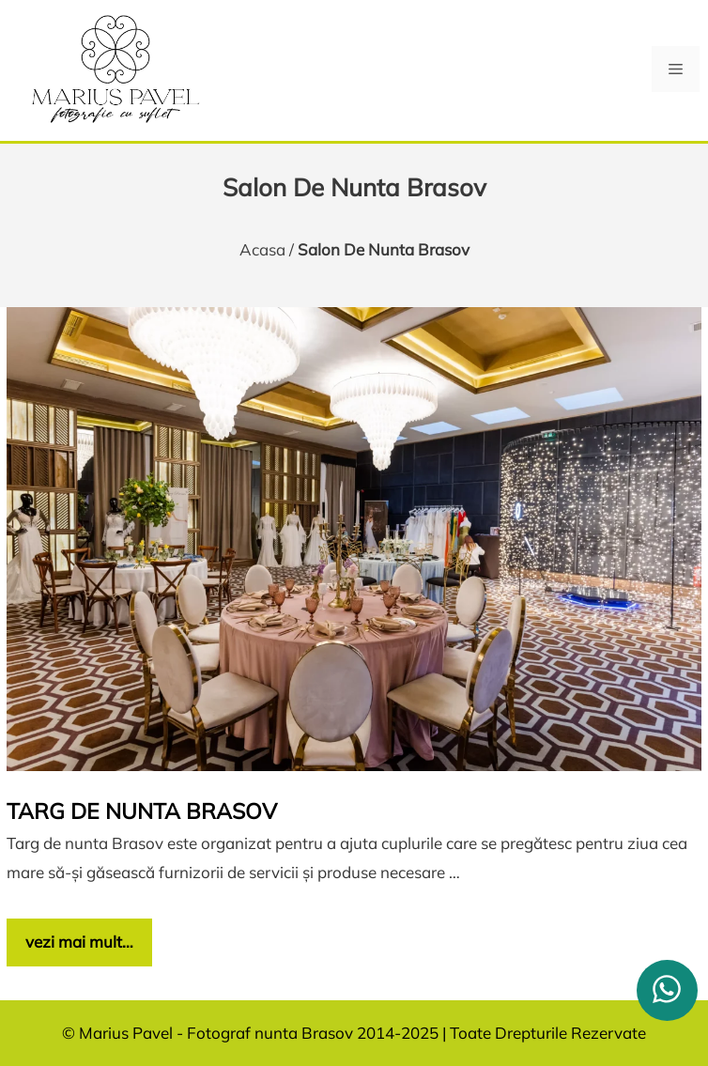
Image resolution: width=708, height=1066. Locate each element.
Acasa (262, 249)
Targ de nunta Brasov (142, 811)
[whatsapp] (667, 990)
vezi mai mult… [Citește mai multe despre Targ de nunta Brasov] (79, 941)
